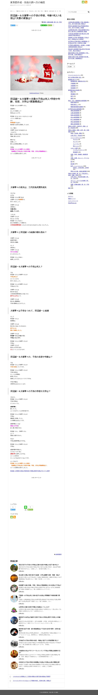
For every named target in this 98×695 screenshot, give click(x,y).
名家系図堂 (58, 554)
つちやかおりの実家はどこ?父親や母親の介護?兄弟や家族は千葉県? (29, 676)
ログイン (70, 196)
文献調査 (73, 85)
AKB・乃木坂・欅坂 (76, 133)
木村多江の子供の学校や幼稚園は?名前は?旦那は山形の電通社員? (39, 662)
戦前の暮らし (74, 104)
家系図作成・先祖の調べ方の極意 (27, 2)
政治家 (72, 164)
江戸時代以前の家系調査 (75, 109)
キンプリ (75, 141)
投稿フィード (72, 198)
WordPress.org (72, 203)
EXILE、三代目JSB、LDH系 (81, 167)
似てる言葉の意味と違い (75, 77)
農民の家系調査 (75, 124)
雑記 (69, 188)
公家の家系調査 (75, 113)
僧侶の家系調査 (75, 110)
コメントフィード (73, 201)
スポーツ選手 (74, 148)
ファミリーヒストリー (74, 75)
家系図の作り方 (72, 79)
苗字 (72, 96)
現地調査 (73, 88)
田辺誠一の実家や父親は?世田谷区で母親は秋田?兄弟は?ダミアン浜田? (30, 471)
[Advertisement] (36, 42)
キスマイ (75, 139)
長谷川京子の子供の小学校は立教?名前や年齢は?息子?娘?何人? (39, 565)
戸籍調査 (73, 83)
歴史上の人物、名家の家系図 (79, 171)
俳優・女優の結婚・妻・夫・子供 (52, 22)
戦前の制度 (74, 102)
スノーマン (76, 144)
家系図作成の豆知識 (73, 90)
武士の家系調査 (75, 117)
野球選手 (75, 152)
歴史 (72, 91)
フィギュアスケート (78, 150)
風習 (72, 98)
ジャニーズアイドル (76, 137)
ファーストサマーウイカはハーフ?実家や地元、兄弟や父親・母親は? (30, 681)
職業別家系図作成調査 (77, 106)
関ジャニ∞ (76, 146)
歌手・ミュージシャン (77, 166)
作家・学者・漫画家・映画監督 (79, 154)
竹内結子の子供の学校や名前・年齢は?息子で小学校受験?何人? (38, 640)
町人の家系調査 (75, 119)
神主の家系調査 (75, 121)
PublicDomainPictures (34, 93)
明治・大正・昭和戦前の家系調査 (77, 100)
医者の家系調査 (75, 115)
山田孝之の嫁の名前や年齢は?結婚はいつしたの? (34, 607)
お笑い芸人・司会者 (76, 135)
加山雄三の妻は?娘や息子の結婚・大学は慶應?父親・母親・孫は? (39, 575)
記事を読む (21, 571)
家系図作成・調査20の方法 (78, 81)
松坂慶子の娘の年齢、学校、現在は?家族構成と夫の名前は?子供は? (40, 585)
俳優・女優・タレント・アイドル (80, 158)
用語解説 (73, 94)
